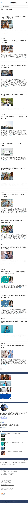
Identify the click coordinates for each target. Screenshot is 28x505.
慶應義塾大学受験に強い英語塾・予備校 (6, 480)
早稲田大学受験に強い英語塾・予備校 (5, 479)
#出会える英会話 (10, 462)
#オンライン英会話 (21, 460)
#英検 (2, 464)
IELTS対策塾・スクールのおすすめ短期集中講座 (7, 488)
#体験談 (6, 462)
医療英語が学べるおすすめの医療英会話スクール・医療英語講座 (9, 471)
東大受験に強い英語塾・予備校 (5, 481)
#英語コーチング (7, 464)
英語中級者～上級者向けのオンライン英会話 (6, 474)
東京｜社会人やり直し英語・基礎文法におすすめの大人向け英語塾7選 (13, 451)
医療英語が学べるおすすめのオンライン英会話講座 (7, 473)
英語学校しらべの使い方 (4, 417)
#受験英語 (15, 462)
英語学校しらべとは (3, 416)
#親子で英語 (12, 464)
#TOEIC (6, 460)
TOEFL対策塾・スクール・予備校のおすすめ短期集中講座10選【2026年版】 (14, 442)
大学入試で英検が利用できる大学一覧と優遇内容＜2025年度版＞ (13, 433)
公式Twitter (2, 422)
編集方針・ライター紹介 (4, 418)
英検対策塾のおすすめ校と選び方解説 (5, 484)
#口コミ (18, 462)
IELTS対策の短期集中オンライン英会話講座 (6, 489)
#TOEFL (3, 460)
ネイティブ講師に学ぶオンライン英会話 (6, 475)
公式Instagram (2, 421)
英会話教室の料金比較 (3, 470)
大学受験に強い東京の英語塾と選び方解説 (6, 482)
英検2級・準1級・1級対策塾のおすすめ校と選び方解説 (7, 485)
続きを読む (24, 57)
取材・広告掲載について (4, 427)
